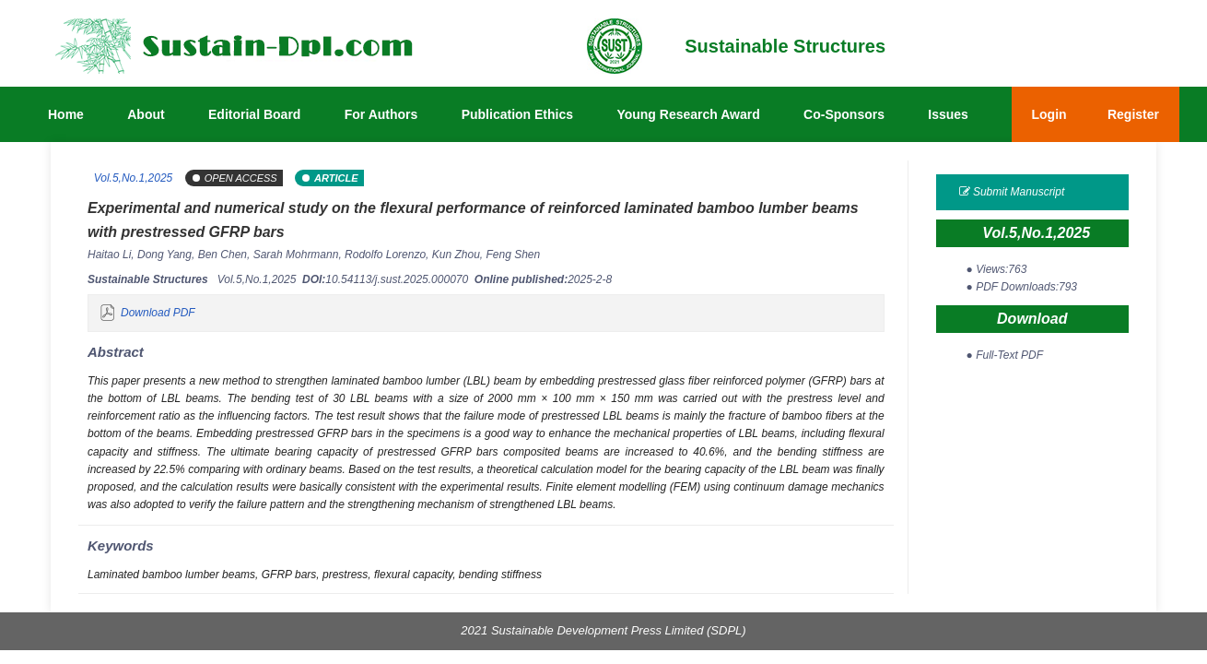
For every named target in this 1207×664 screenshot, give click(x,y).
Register (1133, 114)
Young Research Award (687, 114)
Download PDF (158, 312)
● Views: (997, 269)
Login (1049, 114)
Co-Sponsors (844, 114)
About (145, 114)
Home (66, 114)
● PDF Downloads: (1022, 286)
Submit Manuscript (1012, 191)
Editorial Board (254, 114)
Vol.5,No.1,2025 (132, 178)
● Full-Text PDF (1005, 355)
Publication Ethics (517, 114)
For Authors (381, 114)
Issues (948, 114)
